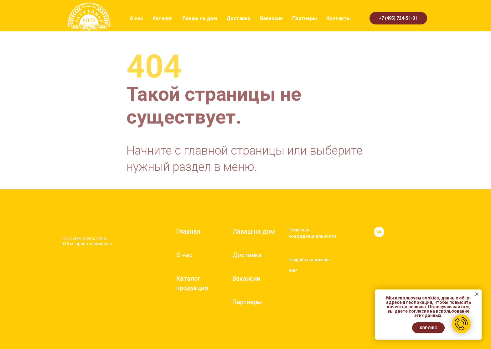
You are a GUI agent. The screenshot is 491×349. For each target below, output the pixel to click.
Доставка (238, 18)
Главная (188, 231)
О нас (136, 18)
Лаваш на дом (199, 18)
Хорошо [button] (428, 327)
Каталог (162, 18)
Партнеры (304, 18)
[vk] (379, 235)
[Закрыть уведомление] (477, 294)
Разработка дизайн (309, 259)
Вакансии (271, 18)
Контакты (338, 18)
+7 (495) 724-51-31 (398, 18)
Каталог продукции (192, 283)
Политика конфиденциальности (312, 233)
